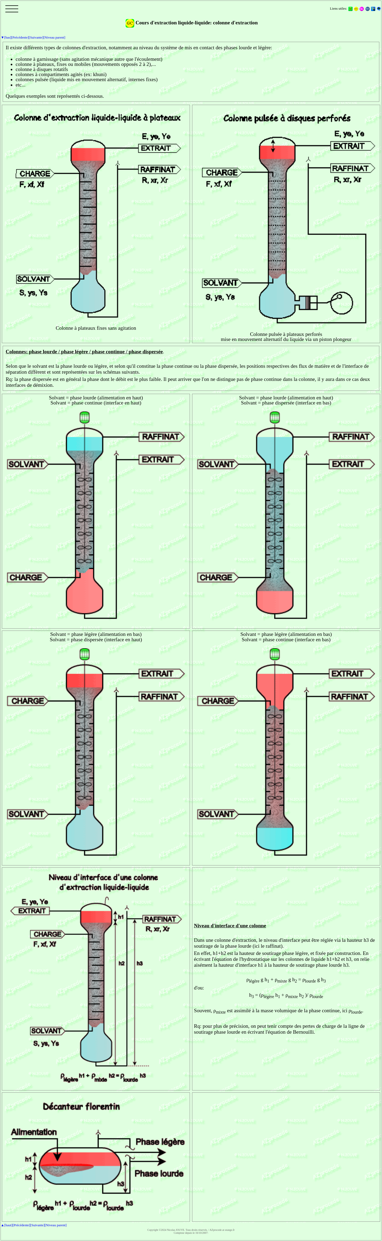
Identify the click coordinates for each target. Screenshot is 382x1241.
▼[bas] (6, 37)
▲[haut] (7, 1225)
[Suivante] (36, 37)
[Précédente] (20, 37)
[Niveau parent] (54, 37)
